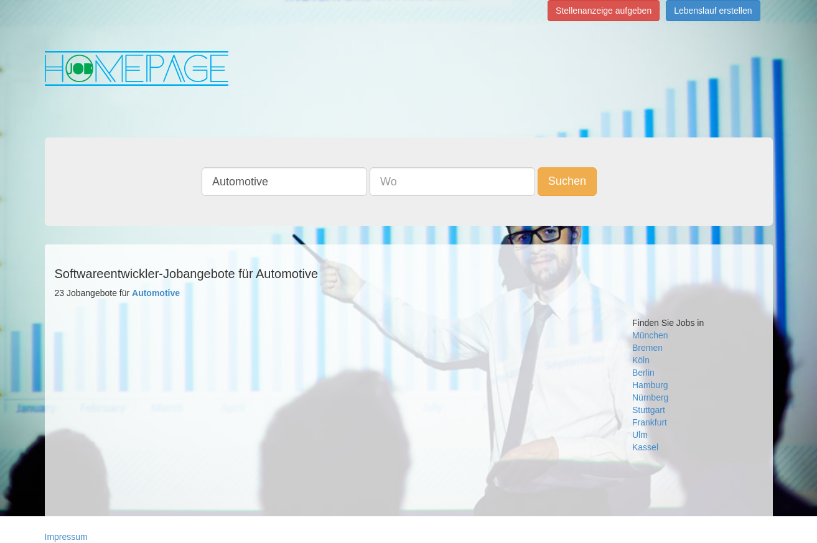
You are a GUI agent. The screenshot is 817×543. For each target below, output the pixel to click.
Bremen (647, 348)
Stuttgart (648, 410)
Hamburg (650, 385)
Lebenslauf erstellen (713, 11)
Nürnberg (650, 397)
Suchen (567, 181)
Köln (641, 360)
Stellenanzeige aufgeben (603, 11)
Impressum (66, 537)
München (650, 335)
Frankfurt (649, 422)
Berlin (643, 373)
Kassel (645, 447)
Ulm (640, 435)
